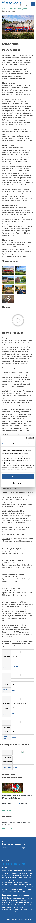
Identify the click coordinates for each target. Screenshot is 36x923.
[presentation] (16, 855)
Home (4, 9)
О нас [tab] (30, 444)
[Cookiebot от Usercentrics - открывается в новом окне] (25, 438)
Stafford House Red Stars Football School (17, 795)
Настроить (18, 483)
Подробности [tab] (18, 444)
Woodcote (24, 802)
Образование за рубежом (18, 9)
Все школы (6, 809)
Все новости (7, 827)
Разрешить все (18, 477)
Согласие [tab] (6, 444)
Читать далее (7, 802)
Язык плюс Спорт (8, 11)
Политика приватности (12, 841)
